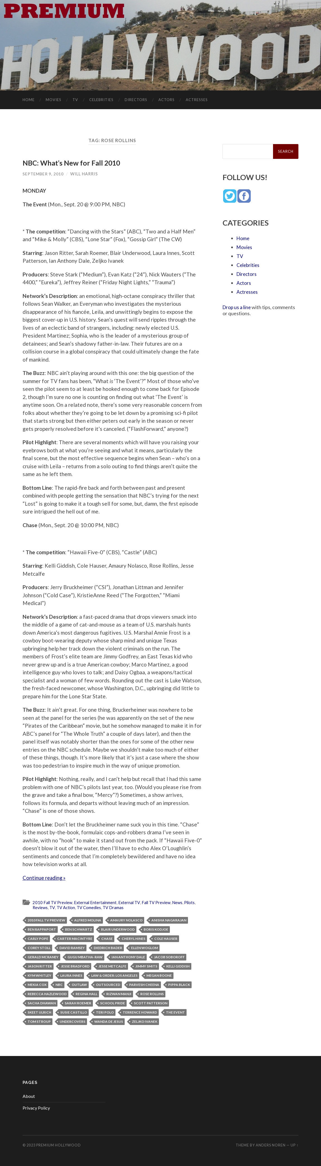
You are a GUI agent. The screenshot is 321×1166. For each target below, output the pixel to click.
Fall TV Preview (160, 902)
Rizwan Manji (118, 993)
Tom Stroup (39, 1021)
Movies (53, 99)
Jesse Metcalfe (112, 966)
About (29, 1095)
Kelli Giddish (178, 966)
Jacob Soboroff (169, 957)
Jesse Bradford (75, 966)
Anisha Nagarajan (168, 920)
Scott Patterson (150, 1003)
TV (75, 99)
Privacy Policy (36, 1107)
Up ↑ (294, 1144)
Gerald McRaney (43, 957)
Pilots (195, 902)
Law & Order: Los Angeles (114, 975)
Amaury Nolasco (126, 920)
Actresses (197, 99)
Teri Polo (105, 1012)
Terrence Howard (140, 1012)
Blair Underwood (118, 929)
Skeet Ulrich (39, 1012)
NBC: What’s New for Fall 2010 (72, 163)
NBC (59, 984)
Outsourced (108, 984)
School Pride (112, 1003)
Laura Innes (71, 975)
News (182, 902)
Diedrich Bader (108, 947)
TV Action (66, 907)
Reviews (41, 907)
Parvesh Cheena (144, 984)
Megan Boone (159, 975)
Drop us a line (237, 307)
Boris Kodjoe (156, 929)
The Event (175, 1012)
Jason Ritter (40, 966)
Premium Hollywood (58, 1144)
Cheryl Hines (133, 938)
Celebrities (101, 99)
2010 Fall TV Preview (53, 902)
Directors (136, 99)
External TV (132, 902)
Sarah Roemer (78, 1003)
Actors (166, 99)
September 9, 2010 (43, 173)
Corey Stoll (39, 947)
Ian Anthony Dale (128, 957)
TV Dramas (116, 907)
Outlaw (79, 984)
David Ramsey (72, 947)
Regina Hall (86, 993)
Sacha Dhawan (42, 1003)
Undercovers (72, 1021)
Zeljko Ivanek (144, 1021)
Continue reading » (45, 877)
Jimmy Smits (146, 966)
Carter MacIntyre (74, 938)
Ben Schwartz (78, 929)
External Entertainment (97, 902)
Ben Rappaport (42, 929)
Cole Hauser (165, 938)
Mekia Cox (37, 984)
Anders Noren (271, 1144)
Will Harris (84, 173)
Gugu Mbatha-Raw (85, 957)
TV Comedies (90, 907)
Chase (107, 938)
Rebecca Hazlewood (47, 993)
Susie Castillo (73, 1012)
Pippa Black (179, 984)
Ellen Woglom (144, 947)
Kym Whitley (39, 975)
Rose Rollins (152, 993)
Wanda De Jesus (108, 1021)
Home (29, 99)
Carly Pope (38, 938)
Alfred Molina (87, 920)
